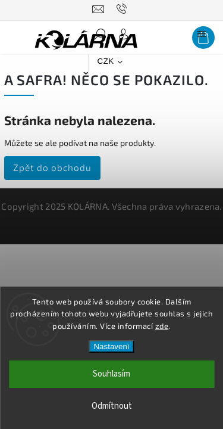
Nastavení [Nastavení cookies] (111, 346)
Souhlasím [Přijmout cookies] (111, 374)
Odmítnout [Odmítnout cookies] (112, 406)
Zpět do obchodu (52, 167)
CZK (106, 61)
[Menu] (201, 37)
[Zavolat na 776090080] (123, 9)
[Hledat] (100, 37)
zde (162, 326)
